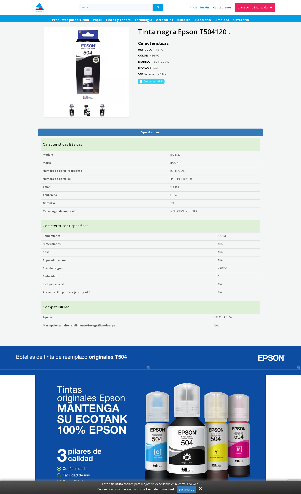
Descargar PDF (151, 81)
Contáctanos (222, 7)
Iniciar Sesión (199, 7)
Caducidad (50, 276)
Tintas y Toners (118, 20)
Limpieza (222, 20)
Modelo (48, 154)
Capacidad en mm (55, 260)
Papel (97, 20)
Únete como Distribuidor (255, 7)
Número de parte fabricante (62, 171)
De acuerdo (186, 489)
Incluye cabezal (53, 284)
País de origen (53, 268)
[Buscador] (158, 7)
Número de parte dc (57, 179)
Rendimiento (51, 236)
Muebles (183, 20)
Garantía (49, 203)
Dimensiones (52, 244)
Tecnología (143, 20)
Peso (46, 252)
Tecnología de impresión (60, 211)
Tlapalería (202, 20)
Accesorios (164, 20)
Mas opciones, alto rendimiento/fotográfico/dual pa (79, 325)
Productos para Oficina (70, 20)
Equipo (47, 317)
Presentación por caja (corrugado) (66, 292)
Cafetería (241, 20)
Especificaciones (150, 132)
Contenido (50, 195)
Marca (47, 162)
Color (46, 187)
